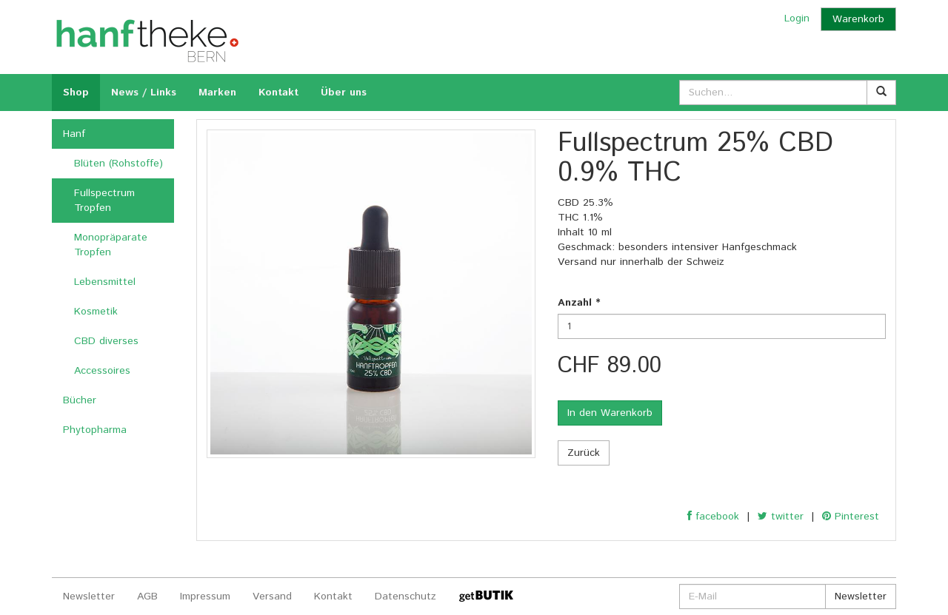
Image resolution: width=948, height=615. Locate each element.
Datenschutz (405, 596)
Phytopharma (95, 430)
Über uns (344, 92)
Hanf (74, 134)
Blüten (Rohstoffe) (118, 163)
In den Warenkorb (609, 413)
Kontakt (278, 92)
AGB (147, 596)
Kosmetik (96, 311)
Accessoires (102, 370)
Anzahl (579, 302)
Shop (76, 92)
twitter (781, 516)
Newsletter (89, 596)
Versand (272, 596)
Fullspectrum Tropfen (104, 200)
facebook (713, 516)
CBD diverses (106, 341)
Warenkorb (858, 19)
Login (797, 18)
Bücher (79, 400)
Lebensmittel (105, 282)
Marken (217, 92)
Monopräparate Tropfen (110, 245)
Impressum (205, 596)
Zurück (583, 453)
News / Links (143, 92)
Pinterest (850, 516)
